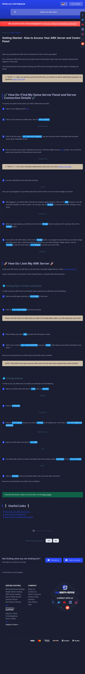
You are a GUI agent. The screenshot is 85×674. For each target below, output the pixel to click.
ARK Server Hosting (13, 594)
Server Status (11, 619)
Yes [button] (49, 540)
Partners (31, 599)
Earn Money (32, 602)
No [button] (56, 540)
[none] (13, 4)
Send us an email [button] (74, 560)
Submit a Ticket (11, 613)
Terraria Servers (12, 599)
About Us (31, 589)
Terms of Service (34, 594)
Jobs (30, 604)
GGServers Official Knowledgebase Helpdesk (59, 24)
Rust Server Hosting (13, 602)
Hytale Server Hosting (14, 592)
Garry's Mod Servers (13, 597)
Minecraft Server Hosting (15, 589)
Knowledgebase (12, 616)
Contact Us (32, 592)
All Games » (10, 608)
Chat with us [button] (55, 560)
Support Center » (12, 624)
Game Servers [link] (15, 32)
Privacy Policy (33, 597)
